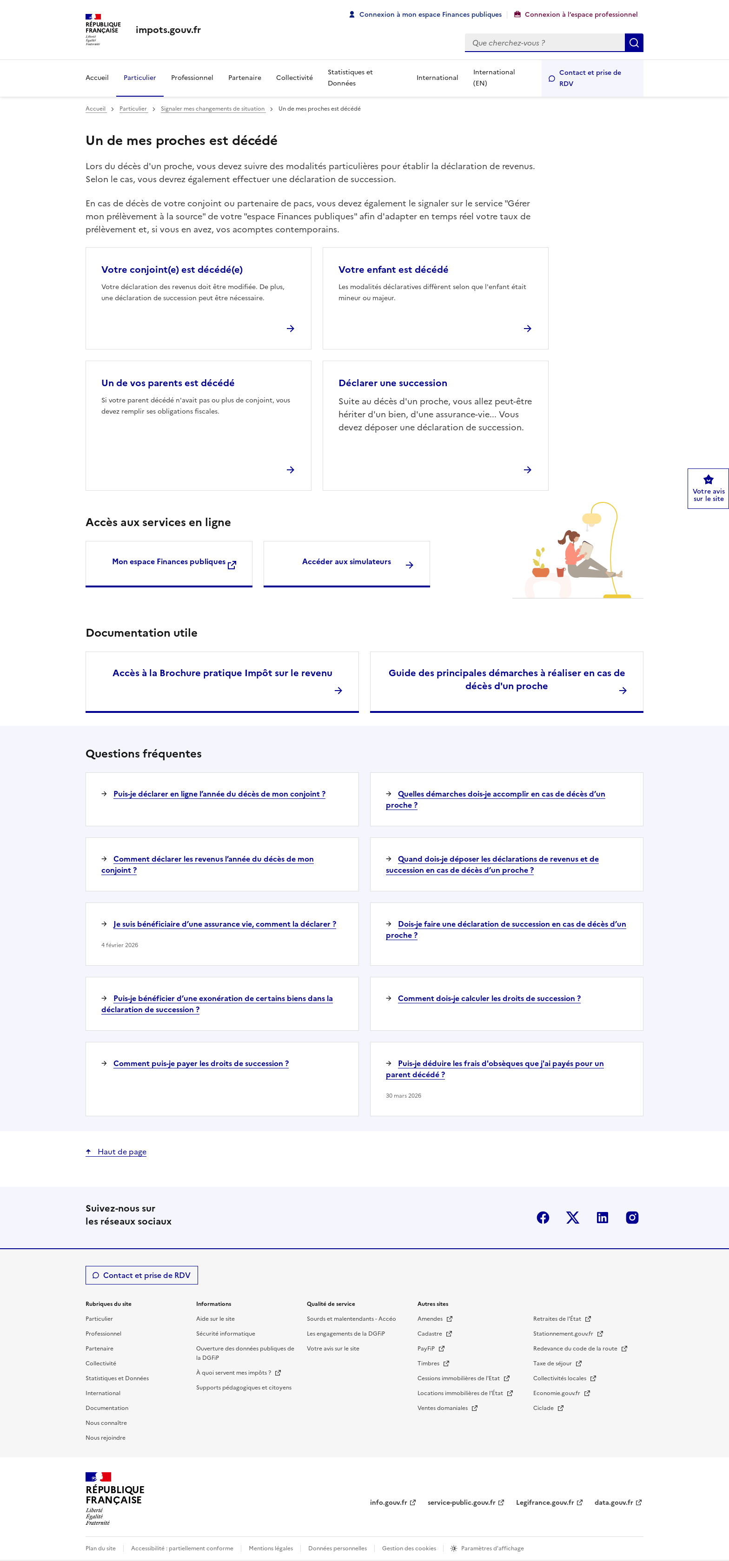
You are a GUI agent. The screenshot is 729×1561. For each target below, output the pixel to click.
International (437, 78)
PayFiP (427, 1348)
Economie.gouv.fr (557, 1393)
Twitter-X (573, 1217)
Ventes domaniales (443, 1408)
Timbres (429, 1363)
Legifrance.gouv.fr (545, 1503)
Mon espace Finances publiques (168, 561)
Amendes (431, 1319)
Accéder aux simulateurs (346, 561)
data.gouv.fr (614, 1503)
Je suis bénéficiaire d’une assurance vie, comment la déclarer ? (224, 923)
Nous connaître (106, 1423)
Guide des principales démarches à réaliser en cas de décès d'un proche (507, 679)
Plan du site (101, 1548)
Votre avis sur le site (333, 1348)
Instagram (632, 1217)
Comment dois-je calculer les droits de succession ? (489, 998)
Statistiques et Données (350, 77)
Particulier (140, 78)
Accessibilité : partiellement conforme (182, 1548)
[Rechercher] (545, 42)
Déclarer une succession (392, 383)
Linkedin (602, 1217)
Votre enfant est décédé (393, 270)
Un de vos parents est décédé (168, 383)
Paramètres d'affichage (492, 1548)
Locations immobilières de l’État (461, 1393)
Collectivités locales (560, 1378)
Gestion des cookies (409, 1548)
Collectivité (294, 78)
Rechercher (634, 42)
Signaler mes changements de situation (213, 109)
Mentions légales (271, 1548)
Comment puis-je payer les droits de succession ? (201, 1063)
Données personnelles (337, 1548)
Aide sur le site (215, 1319)
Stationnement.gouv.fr (564, 1334)
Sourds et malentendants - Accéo (351, 1319)
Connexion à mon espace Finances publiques (430, 15)
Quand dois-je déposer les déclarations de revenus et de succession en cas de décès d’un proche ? (492, 864)
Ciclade (544, 1408)
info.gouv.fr (388, 1503)
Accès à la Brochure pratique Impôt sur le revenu (222, 673)
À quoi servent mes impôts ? (234, 1373)
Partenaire (244, 78)
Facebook (543, 1217)
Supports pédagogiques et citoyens (244, 1387)
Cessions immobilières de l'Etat (459, 1378)
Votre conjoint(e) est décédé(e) (172, 270)
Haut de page (121, 1151)
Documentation (107, 1408)
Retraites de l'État (558, 1319)
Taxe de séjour (553, 1363)
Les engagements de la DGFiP (346, 1334)
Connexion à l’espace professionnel (581, 15)
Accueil (97, 78)
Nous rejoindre (106, 1438)
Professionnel (192, 78)
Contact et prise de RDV (590, 78)
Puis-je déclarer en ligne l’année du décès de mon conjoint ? (219, 793)
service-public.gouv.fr (462, 1503)
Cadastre (431, 1334)
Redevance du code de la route (576, 1348)
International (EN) (494, 77)
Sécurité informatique (225, 1334)
